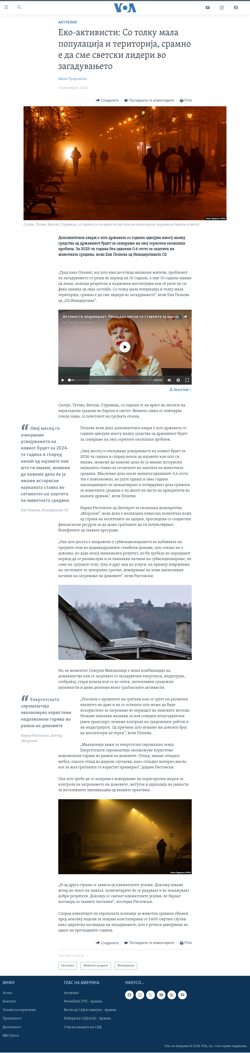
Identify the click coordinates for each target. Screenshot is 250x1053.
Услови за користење (19, 1010)
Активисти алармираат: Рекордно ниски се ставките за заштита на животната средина (144, 317)
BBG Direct (11, 1036)
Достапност (12, 1027)
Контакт (9, 1002)
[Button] (107, 101)
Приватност (12, 1019)
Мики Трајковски (72, 79)
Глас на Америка (80, 322)
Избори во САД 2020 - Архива (87, 1019)
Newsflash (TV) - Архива (83, 1002)
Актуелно (67, 22)
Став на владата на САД (82, 1027)
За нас (8, 993)
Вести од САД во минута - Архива (90, 1010)
